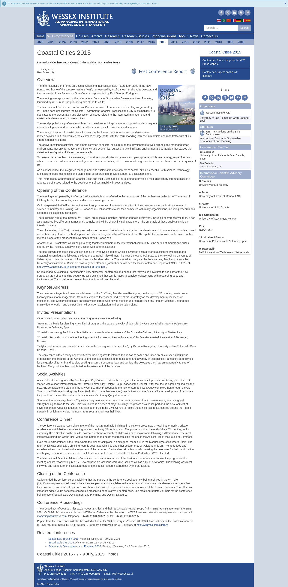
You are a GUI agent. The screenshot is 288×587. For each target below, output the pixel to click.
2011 (207, 42)
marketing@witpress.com (52, 516)
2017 (140, 42)
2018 (129, 42)
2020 (107, 42)
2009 (229, 42)
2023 (73, 42)
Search (244, 27)
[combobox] (221, 28)
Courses (82, 36)
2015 (163, 42)
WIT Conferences (60, 36)
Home (40, 36)
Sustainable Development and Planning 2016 (74, 546)
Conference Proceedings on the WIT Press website (223, 62)
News (194, 36)
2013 (185, 42)
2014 (174, 42)
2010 (218, 42)
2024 (62, 42)
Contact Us (209, 36)
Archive (97, 36)
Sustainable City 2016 (61, 542)
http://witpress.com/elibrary (152, 524)
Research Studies (135, 36)
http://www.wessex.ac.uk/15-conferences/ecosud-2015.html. (72, 266)
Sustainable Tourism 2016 (63, 538)
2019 (118, 42)
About (183, 36)
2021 (95, 42)
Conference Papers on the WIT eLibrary (220, 74)
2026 (40, 42)
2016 (151, 42)
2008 (241, 42)
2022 (84, 42)
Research (112, 36)
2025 (51, 42)
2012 (196, 42)
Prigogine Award (164, 36)
